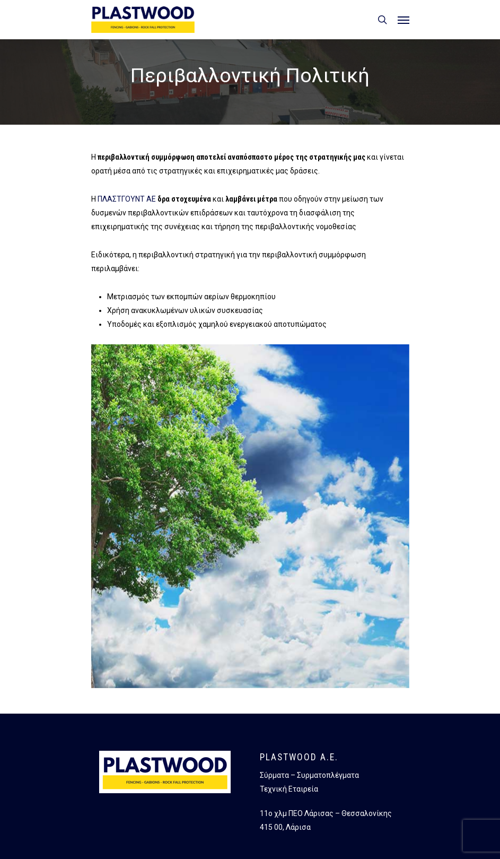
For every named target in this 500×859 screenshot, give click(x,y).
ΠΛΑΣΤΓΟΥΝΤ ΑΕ (127, 199)
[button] (403, 19)
